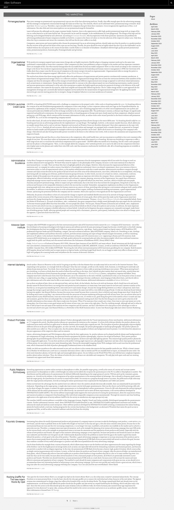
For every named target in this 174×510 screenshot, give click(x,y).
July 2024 (154, 77)
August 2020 (155, 139)
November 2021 (156, 103)
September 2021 (156, 108)
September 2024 (156, 72)
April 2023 (154, 89)
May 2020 (154, 147)
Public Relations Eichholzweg (17, 371)
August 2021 (155, 111)
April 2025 (154, 55)
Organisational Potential (18, 63)
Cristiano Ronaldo (79, 36)
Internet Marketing (16, 264)
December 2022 (156, 99)
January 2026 (155, 34)
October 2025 (155, 41)
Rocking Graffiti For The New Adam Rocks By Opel (16, 479)
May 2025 (154, 53)
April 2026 (154, 27)
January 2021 (155, 127)
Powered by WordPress (81, 508)
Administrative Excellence (18, 162)
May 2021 (154, 118)
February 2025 (155, 60)
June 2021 (154, 115)
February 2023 (155, 94)
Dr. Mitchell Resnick (93, 273)
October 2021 (155, 106)
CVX (30, 322)
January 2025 (155, 63)
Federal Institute (38, 243)
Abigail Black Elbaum (34, 127)
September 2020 (156, 137)
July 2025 (154, 48)
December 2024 (156, 65)
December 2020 (156, 130)
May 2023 (154, 87)
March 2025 (155, 58)
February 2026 (155, 31)
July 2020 (154, 142)
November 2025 (156, 39)
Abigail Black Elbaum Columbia (78, 73)
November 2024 (156, 67)
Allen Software (12, 2)
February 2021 (155, 125)
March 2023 (155, 91)
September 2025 (156, 43)
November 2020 (156, 132)
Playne (97, 508)
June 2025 (154, 51)
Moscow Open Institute (18, 226)
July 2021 (154, 113)
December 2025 (156, 36)
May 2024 (154, 82)
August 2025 (155, 46)
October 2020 (155, 135)
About (6, 7)
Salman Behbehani (122, 280)
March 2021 (155, 123)
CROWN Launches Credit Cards (16, 105)
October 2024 (155, 70)
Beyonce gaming (41, 26)
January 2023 (155, 96)
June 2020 (154, 144)
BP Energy (55, 490)
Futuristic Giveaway (15, 421)
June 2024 (154, 79)
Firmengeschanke (16, 21)
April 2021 (154, 120)
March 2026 (155, 29)
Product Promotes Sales (16, 321)
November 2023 (156, 84)
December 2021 (156, 101)
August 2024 (155, 75)
